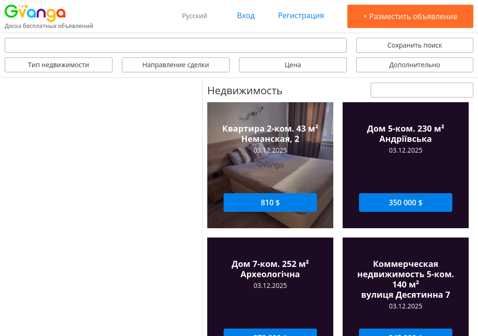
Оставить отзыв (385, 211)
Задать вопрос (243, 211)
